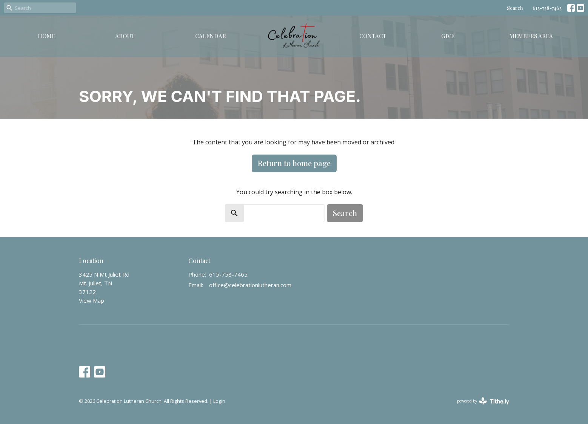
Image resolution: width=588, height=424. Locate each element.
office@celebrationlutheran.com (250, 285)
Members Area (531, 36)
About (125, 36)
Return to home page (294, 163)
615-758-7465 (547, 8)
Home (46, 36)
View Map (91, 300)
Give (447, 36)
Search (515, 8)
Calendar (210, 36)
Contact (372, 36)
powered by (483, 401)
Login (219, 401)
